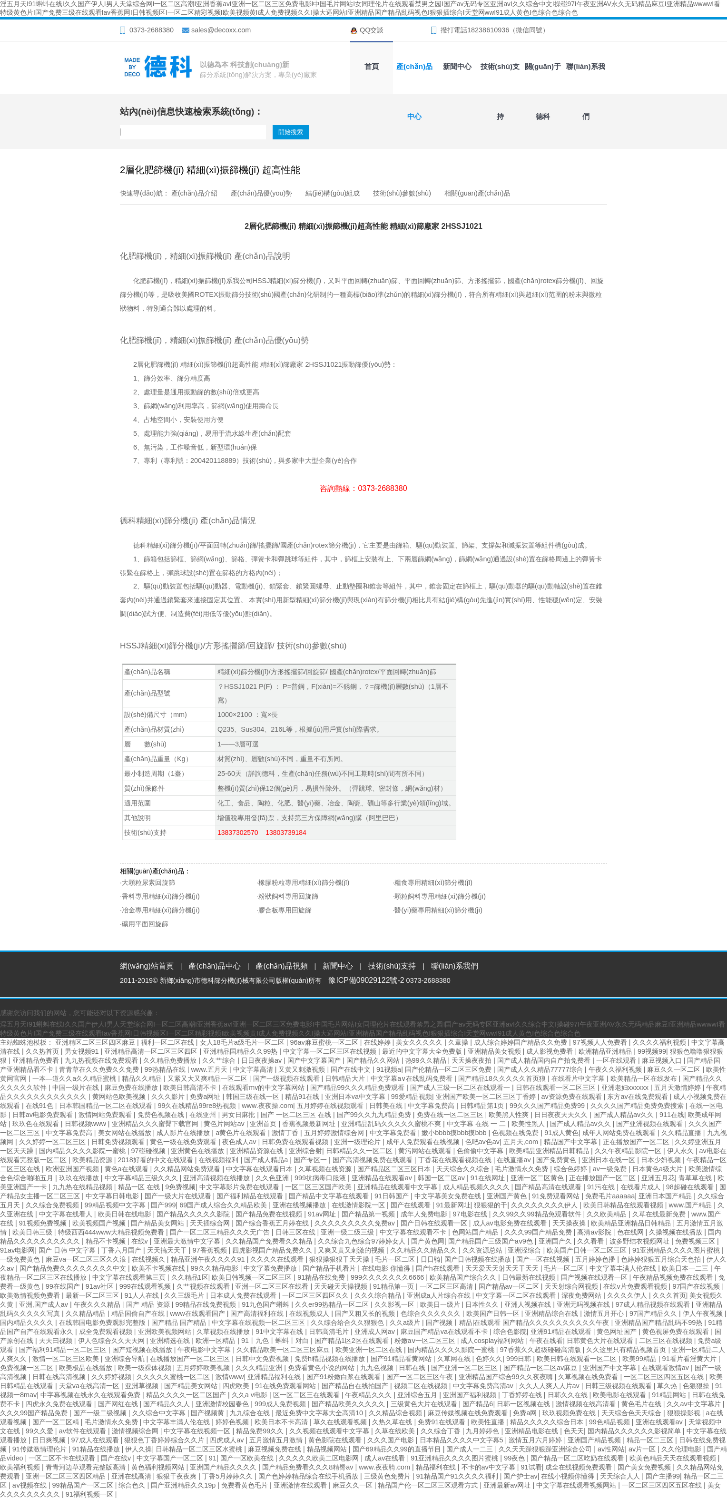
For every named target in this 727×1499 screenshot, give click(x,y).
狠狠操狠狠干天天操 (340, 1259)
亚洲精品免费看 (36, 1060)
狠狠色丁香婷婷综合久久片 (165, 1440)
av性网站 (611, 1449)
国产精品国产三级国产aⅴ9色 (491, 1241)
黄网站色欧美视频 (119, 1096)
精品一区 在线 (140, 1187)
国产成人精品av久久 (624, 1114)
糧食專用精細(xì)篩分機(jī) (433, 882)
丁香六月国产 (122, 1250)
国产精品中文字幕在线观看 (330, 1196)
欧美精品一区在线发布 (644, 1078)
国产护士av (520, 1476)
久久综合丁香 (441, 1431)
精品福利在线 (437, 1467)
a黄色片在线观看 (242, 1132)
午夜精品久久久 (369, 1395)
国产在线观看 (411, 1205)
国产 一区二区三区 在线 (297, 1114)
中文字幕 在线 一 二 (477, 1123)
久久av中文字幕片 (694, 1404)
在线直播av (514, 1160)
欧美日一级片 (441, 1304)
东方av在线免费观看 (638, 1096)
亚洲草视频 (142, 1386)
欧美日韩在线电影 (125, 1214)
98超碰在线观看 (691, 1187)
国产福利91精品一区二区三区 (63, 1349)
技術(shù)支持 (500, 74)
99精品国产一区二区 (83, 1485)
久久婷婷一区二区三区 (53, 1142)
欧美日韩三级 (33, 1232)
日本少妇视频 (662, 1160)
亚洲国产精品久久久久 (224, 1467)
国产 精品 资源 (149, 1304)
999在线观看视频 (146, 1286)
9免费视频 (180, 1187)
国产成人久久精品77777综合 (541, 1069)
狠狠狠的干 (490, 1205)
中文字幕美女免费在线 (448, 1196)
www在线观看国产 (198, 1313)
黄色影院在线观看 (336, 1440)
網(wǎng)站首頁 (147, 966)
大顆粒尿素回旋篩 (148, 882)
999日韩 (519, 1358)
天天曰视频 (56, 1340)
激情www (230, 1377)
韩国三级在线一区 (253, 1096)
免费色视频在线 (162, 1114)
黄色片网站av (225, 1123)
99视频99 (652, 1051)
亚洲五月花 (658, 1178)
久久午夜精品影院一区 (629, 1151)
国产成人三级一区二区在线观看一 (461, 1087)
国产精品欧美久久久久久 (349, 1404)
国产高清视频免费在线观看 (373, 1160)
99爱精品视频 (411, 1096)
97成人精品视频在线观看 (654, 1304)
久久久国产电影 (391, 1440)
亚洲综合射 (305, 1151)
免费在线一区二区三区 (451, 1114)
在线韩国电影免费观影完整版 (103, 1322)
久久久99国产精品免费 (539, 1232)
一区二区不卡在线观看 (63, 1458)
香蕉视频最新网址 (309, 1123)
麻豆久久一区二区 (674, 1069)
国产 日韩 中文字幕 (68, 1250)
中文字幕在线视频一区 (198, 1431)
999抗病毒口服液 (321, 1178)
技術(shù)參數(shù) (402, 193)
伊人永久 (681, 1151)
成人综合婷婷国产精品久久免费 (521, 1042)
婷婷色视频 (233, 1422)
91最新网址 (453, 1205)
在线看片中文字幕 (579, 1078)
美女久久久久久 (420, 1042)
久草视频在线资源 (326, 1169)
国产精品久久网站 (374, 1060)
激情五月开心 (605, 1313)
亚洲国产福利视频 (470, 1395)
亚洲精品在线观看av (383, 1178)
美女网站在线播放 (125, 1132)
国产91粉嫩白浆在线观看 (344, 1377)
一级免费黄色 (21, 1259)
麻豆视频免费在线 (275, 1449)
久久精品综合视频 (396, 1413)
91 (212, 1458)
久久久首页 (669, 1295)
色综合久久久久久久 (431, 1313)
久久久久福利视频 (660, 1042)
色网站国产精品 (476, 1232)
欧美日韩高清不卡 (190, 1087)
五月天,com (521, 1142)
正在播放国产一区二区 (637, 1142)
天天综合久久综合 (463, 1169)
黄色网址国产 (618, 1331)
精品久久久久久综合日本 (547, 1422)
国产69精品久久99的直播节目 (398, 1449)
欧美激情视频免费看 (31, 1295)
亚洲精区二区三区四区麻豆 (96, 1042)
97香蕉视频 (210, 1250)
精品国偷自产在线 (139, 1313)
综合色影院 (510, 1331)
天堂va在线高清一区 (90, 1386)
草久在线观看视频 (341, 1422)
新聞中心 (457, 66)
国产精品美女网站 (158, 1223)
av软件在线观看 (83, 1431)
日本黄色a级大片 (658, 1169)
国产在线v (117, 1458)
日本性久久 (483, 1304)
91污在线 (602, 1187)
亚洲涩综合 (525, 1250)
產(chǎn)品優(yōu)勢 (262, 193)
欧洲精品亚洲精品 (606, 1051)
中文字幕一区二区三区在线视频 (330, 1051)
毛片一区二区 (396, 1259)
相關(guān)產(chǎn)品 (477, 193)
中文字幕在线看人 (66, 1214)
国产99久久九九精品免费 (375, 1114)
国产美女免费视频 (645, 1467)
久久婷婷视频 (112, 1377)
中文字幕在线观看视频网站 (577, 1485)
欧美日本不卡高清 (282, 1422)
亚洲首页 (264, 1123)
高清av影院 (595, 1232)
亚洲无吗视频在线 (584, 1304)
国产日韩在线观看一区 (435, 1223)
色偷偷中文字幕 (481, 1151)
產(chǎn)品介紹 (194, 193)
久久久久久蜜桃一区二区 (174, 1377)
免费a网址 (206, 1096)
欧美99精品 (640, 1358)
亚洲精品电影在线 (532, 1431)
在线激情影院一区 (359, 1205)
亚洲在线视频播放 (300, 1205)
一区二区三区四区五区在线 (665, 1377)
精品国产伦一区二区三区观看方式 (429, 1485)
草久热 (668, 1386)
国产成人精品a (267, 1160)
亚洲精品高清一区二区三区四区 (151, 1051)
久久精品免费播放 (170, 1060)
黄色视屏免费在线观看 (676, 1331)
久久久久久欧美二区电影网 (320, 1458)
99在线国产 (64, 1286)
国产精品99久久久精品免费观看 (358, 1087)
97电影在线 (471, 1214)
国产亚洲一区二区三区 (465, 1368)
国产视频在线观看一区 (595, 1277)
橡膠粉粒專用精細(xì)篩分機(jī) (304, 882)
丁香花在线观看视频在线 (455, 1160)
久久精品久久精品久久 (424, 1250)
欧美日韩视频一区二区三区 (253, 1277)
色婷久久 (489, 1358)
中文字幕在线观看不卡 (414, 1232)
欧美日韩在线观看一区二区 (578, 1358)
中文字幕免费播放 (271, 1268)
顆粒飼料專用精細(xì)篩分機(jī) (440, 896)
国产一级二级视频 (100, 1413)
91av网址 (323, 1214)
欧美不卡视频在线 (159, 1268)
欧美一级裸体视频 (145, 1368)
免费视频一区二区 (27, 1368)
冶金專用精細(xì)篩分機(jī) (161, 910)
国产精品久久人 (167, 1404)
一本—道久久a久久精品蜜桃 (75, 1078)
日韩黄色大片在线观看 (601, 1340)
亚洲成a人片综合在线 (439, 1295)
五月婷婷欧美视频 (204, 1368)
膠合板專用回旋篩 (285, 910)
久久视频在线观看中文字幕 (330, 1431)
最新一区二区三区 (93, 1295)
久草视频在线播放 (224, 1331)
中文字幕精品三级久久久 (142, 1178)
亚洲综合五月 (418, 1395)
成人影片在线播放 (184, 1132)
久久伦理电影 (682, 1449)
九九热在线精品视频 (83, 1187)
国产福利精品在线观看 (250, 1196)
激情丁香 (286, 1132)
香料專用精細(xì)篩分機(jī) (161, 896)
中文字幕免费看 (394, 1132)
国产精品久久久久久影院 (194, 1214)
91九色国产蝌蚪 (266, 1304)
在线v (140, 1241)
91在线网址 (489, 1178)
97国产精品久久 (654, 1313)
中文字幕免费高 (432, 1105)
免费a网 (526, 1413)
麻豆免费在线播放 (132, 1087)
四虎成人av (228, 1440)
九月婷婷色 (483, 1431)
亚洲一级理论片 (358, 1142)
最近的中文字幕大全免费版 (423, 1051)
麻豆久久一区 (353, 1485)
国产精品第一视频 (369, 1214)
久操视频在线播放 (676, 1232)
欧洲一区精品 (216, 1340)
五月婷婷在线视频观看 (331, 1105)
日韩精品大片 (346, 1078)
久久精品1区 (189, 1277)
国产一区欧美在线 (247, 1458)
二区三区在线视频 (666, 1340)
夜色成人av (240, 1142)
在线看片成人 (641, 1187)
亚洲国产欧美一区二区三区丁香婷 (487, 1096)
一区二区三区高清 (447, 1286)
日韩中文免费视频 (263, 1358)
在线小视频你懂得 (568, 1476)
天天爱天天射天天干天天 (502, 1268)
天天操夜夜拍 (472, 1060)
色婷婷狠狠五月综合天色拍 (662, 1259)
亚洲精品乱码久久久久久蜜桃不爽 (392, 1123)
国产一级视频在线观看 (287, 1078)
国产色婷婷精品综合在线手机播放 (309, 1476)
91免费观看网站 (556, 1196)
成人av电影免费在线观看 (511, 1223)
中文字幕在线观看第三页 (129, 1277)
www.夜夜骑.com (385, 1467)
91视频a (388, 1069)
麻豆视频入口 (663, 1060)
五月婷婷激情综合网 (335, 1132)
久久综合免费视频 (53, 1205)
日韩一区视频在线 (524, 1404)
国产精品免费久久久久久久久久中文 (74, 1268)
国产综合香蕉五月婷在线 (273, 1223)
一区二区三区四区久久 (316, 1295)
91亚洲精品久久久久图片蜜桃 (677, 1250)
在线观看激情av (666, 1368)
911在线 (671, 1114)
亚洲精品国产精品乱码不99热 (659, 1322)
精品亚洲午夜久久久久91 (209, 1259)
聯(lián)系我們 (585, 74)
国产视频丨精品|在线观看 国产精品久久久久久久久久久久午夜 (518, 1322)
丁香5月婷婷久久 (228, 1476)
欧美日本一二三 (686, 1268)
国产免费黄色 (557, 1160)
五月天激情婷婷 (678, 1087)
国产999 (163, 1205)
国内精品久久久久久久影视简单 (635, 1431)
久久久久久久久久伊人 (545, 1205)
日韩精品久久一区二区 (360, 1151)
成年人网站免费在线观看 (620, 1132)
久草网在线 (454, 1358)
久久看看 (591, 1241)
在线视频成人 (310, 1313)
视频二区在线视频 (421, 1386)
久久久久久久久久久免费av (355, 1223)
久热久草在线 (393, 1422)
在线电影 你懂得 (387, 1268)
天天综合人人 (621, 1476)
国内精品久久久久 (27, 1322)
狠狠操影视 (684, 1413)
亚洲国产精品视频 (595, 1440)
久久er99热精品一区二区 (333, 1304)
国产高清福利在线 (257, 1313)
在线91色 (40, 1105)
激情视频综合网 (136, 1431)
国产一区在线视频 (543, 1259)
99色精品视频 (610, 1422)
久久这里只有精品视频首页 (627, 1349)
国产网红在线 (119, 1404)
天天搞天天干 (168, 1250)
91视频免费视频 (44, 1223)
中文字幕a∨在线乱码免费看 (412, 1078)
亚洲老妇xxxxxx (625, 1087)
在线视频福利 (219, 1160)
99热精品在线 (166, 1069)
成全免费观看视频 (106, 1331)
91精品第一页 (394, 1286)
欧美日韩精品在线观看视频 (624, 1205)
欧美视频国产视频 (100, 1223)
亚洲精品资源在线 (257, 1151)
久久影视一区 (395, 1304)
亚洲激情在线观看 (301, 1485)
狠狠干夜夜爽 (177, 1476)
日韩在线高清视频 (60, 1377)
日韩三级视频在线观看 (619, 1386)
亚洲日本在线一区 (609, 1160)
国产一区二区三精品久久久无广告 (221, 1232)
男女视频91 (83, 1051)
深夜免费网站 (582, 1295)
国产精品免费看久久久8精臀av (308, 1467)
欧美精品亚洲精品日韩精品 (550, 1151)
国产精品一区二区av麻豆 (541, 1368)
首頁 (371, 66)
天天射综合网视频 (572, 1286)
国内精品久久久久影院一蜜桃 (83, 1151)
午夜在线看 (546, 1340)
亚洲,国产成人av (44, 1304)
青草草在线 (696, 1178)
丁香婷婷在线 (523, 1395)
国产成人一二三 (470, 1449)
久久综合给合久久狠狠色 (348, 1322)
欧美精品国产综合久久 (464, 1277)
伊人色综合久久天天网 (112, 1340)
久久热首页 (43, 1051)
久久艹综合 (219, 1060)
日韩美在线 (386, 1105)
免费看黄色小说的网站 (322, 1368)
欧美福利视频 (21, 1467)
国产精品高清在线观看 (549, 1187)
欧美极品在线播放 (86, 1368)
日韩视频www (86, 1123)
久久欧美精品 (608, 1214)
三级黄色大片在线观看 (425, 1404)
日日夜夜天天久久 (561, 1114)
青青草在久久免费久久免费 (100, 1069)
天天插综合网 (211, 1223)
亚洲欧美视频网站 (165, 1331)
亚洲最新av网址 (507, 1485)
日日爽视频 (50, 1440)
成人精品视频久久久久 (477, 1187)
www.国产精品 (691, 1205)
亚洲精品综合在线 (552, 1313)
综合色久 (132, 1485)
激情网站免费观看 (106, 1114)
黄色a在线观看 (127, 1169)
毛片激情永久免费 (522, 1169)
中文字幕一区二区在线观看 (517, 1295)
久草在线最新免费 (660, 1214)
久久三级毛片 (185, 1295)
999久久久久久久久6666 (388, 1277)
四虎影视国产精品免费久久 (273, 1250)
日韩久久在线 (568, 1395)
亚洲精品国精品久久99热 (241, 1051)
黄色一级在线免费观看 (184, 1142)
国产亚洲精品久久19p (184, 1485)
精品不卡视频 (107, 1241)
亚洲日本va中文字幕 (356, 1096)
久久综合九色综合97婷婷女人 (362, 1241)
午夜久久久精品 (98, 1304)
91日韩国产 (392, 1196)
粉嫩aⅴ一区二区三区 (425, 1340)
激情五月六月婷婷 (536, 1440)
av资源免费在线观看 (572, 1096)
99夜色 (515, 1458)
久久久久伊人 (628, 1295)
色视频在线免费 (516, 1132)
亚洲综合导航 (126, 1358)
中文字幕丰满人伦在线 (623, 1268)
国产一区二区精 (56, 1422)
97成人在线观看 (96, 1440)
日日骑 (431, 1259)
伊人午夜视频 (704, 1313)
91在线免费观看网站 (286, 1386)
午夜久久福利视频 (616, 1069)
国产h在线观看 (439, 1268)
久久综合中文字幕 (159, 1413)
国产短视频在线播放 (143, 1349)
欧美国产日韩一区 (493, 1313)
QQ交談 (371, 30)
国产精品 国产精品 (179, 1322)
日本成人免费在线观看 (244, 1295)
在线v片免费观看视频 (635, 1286)
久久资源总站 (483, 1250)
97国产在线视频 (697, 1286)
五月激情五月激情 (277, 1440)
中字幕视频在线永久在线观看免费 (91, 1395)
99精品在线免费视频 (206, 1304)
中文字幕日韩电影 (113, 1196)
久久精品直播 (682, 1132)
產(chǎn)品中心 (414, 74)
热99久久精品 (426, 1060)
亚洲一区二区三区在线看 (272, 1286)
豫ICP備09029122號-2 (366, 980)
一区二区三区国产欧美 (319, 1187)
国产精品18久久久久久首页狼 (503, 1078)
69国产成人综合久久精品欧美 (224, 1205)
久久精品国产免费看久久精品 (270, 1241)
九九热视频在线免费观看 (102, 1060)
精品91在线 (303, 1096)
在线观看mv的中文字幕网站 (264, 1087)
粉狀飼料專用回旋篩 (288, 896)
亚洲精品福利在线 (275, 1377)
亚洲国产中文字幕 (610, 1368)
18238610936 (488, 30)
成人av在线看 (385, 1458)
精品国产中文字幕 (571, 1142)
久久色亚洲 (273, 1178)
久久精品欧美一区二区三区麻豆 (284, 1349)
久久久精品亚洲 (260, 1368)
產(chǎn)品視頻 (281, 966)
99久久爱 (40, 1431)
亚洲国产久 (556, 1241)
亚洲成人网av (375, 1331)
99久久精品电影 (215, 1268)
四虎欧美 (237, 1386)
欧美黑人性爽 (510, 1114)
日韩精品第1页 (483, 1105)
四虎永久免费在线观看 (60, 1404)
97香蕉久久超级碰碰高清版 (541, 1349)
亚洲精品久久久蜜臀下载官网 (156, 1123)
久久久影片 (169, 1096)
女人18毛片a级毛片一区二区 (243, 1042)
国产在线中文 (352, 1069)
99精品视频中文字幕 (116, 1205)
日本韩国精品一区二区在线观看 (106, 1105)
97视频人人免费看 (601, 1042)
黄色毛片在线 (642, 1404)
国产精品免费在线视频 (270, 1214)
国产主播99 (663, 1476)
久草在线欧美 (396, 1431)
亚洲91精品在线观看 (562, 1331)
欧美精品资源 (93, 1160)
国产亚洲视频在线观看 (650, 1123)
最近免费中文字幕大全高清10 (320, 1413)
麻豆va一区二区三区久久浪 (87, 1259)
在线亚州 (203, 1114)
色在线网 (631, 1232)
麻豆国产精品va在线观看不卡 (445, 1331)
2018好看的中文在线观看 (156, 1160)
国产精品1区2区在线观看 (352, 1340)
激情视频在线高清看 (587, 1404)
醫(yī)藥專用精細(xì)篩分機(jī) (438, 910)
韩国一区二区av (442, 1178)
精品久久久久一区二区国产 (187, 1395)
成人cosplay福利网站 (493, 1340)
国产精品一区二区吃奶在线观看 (578, 1458)
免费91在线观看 (442, 1422)
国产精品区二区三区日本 (394, 1169)
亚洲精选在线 (171, 1340)
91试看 (531, 1467)
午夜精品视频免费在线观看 (674, 1277)
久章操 (459, 1042)
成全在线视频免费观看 (579, 1467)
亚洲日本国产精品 (666, 1196)
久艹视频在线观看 (204, 1286)
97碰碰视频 (149, 1151)
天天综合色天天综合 (632, 1413)
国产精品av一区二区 (510, 1286)
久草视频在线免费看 (589, 1377)
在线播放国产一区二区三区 (191, 1358)
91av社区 (101, 1286)
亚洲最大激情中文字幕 (188, 1241)
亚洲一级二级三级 (348, 1232)
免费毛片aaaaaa (610, 1196)
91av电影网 (17, 1250)
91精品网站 (670, 1395)
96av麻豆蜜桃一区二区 (325, 1042)
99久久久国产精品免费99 (548, 1105)
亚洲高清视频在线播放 (217, 1178)
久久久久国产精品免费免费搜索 (638, 1105)
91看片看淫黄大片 (690, 1358)
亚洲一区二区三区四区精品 (67, 1476)
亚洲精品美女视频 (495, 1051)
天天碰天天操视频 (341, 1286)
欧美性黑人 (529, 1123)
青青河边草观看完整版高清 (87, 1467)
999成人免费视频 (281, 1404)
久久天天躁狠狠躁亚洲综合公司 (546, 1449)
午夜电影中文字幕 (205, 1349)
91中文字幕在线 (280, 1331)
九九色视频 (377, 1368)
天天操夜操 (570, 1223)
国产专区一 (311, 1160)
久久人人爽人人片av (550, 1386)
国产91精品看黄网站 (402, 1358)
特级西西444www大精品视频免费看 (112, 1232)
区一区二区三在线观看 (307, 1395)
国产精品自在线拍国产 (356, 1386)
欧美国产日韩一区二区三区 (588, 1250)
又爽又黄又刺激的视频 (352, 1250)
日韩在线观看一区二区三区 (557, 1087)
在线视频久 (149, 1259)
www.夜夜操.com (267, 1105)
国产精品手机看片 (330, 1268)
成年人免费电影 (425, 1214)
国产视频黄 (208, 1413)
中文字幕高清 (254, 1069)
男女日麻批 (239, 1114)
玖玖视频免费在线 (570, 1413)
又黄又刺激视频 (302, 1069)
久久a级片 (406, 1322)
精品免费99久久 (260, 1431)
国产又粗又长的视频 (366, 1313)
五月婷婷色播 (596, 1259)
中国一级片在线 (76, 1087)
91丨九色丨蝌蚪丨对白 (276, 1340)
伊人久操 (138, 1449)
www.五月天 (210, 1069)
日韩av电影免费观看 (43, 1114)
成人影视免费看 (550, 1051)
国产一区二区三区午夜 (420, 1377)
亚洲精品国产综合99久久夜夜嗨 (507, 1377)
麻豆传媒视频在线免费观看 (469, 1413)
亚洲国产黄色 (508, 1196)
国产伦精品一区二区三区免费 (449, 1069)
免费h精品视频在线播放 (331, 1358)
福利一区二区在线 (168, 1042)
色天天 (574, 1431)
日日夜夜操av (262, 1060)
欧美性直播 (488, 1422)
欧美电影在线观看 (620, 1395)
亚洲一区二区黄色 (538, 1178)
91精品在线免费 (322, 1277)
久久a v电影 (250, 1395)
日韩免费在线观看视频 (296, 1142)
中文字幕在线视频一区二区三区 (259, 1322)
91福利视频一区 (90, 1494)
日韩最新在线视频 (529, 1277)
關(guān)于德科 (543, 74)
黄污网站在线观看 (425, 1151)
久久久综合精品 (378, 1295)
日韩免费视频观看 (119, 1142)
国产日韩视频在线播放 (478, 1259)
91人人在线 (143, 1295)
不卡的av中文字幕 (489, 1467)
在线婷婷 (378, 1042)
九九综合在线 (251, 1413)
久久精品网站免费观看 (188, 1169)
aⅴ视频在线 (30, 1485)
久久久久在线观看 (277, 1259)
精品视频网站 (328, 1449)
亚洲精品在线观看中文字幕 (398, 1187)
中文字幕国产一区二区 (171, 1458)
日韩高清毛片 (330, 1331)
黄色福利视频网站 (159, 1467)
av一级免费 (611, 1169)
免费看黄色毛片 (245, 1485)
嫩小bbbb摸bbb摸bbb (455, 1132)
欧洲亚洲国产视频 (73, 1169)
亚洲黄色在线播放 (198, 1151)
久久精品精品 (87, 1313)
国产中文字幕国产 (315, 1060)
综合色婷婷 (571, 1169)
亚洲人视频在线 (528, 1304)
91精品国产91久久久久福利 (458, 1476)
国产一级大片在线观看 (179, 1196)
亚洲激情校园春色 (223, 1404)
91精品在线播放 (97, 1449)
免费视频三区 (696, 1241)
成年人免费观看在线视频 (424, 1142)
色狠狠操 (697, 1386)
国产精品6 (477, 1404)
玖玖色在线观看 (36, 1123)
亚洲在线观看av (660, 1422)
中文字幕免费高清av (484, 1386)
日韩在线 (413, 1368)
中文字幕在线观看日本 (260, 1169)
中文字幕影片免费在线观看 (240, 1187)
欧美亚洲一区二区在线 (369, 1349)
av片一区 (643, 1449)
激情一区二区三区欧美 (66, 1358)
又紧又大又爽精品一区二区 (208, 1078)
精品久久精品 (143, 1078)
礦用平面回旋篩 (145, 924)
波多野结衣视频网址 (640, 1241)
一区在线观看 (617, 1060)
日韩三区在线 (296, 1232)
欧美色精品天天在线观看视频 (673, 1458)
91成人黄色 (561, 1132)
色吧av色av (482, 1142)
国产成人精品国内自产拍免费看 (544, 1060)
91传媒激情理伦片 (40, 1449)
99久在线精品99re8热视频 (197, 1105)
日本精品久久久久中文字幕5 (462, 1440)
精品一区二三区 (651, 1440)
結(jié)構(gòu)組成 (332, 193)
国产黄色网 (427, 1241)
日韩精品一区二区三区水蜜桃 (200, 1449)
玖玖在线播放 (80, 1178)
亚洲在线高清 (132, 1476)
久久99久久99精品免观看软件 (537, 1214)
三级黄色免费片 (388, 1476)
